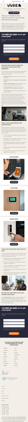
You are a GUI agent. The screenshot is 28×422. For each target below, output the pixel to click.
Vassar (15, 350)
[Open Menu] (3, 1)
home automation (10, 26)
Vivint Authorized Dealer (21, 417)
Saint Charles (16, 354)
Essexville (5, 356)
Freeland (5, 361)
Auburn (5, 354)
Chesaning (5, 350)
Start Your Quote (14, 58)
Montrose (16, 352)
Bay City (15, 363)
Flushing (15, 365)
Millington (5, 365)
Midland (5, 352)
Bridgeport (5, 348)
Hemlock (15, 356)
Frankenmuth (6, 363)
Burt (15, 361)
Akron (15, 348)
